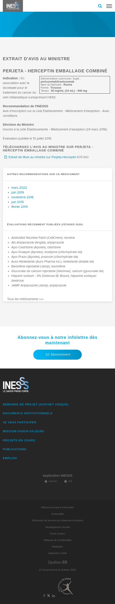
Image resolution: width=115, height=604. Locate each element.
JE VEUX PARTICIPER (19, 422)
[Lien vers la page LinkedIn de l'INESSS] (54, 596)
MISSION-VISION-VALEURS (23, 431)
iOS (67, 481)
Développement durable (57, 527)
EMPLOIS (10, 458)
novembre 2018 (22, 197)
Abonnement (57, 354)
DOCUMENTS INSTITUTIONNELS (28, 413)
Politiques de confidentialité (57, 540)
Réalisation (57, 546)
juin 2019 (17, 192)
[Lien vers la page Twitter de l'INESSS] (48, 596)
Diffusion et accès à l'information (57, 507)
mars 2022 (19, 188)
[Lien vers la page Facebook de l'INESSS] (44, 596)
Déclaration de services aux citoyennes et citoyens (57, 520)
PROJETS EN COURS (19, 440)
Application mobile (57, 553)
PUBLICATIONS (15, 449)
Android (50, 481)
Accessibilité (58, 514)
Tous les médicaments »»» (25, 299)
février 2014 (19, 207)
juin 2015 (17, 202)
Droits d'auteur (57, 533)
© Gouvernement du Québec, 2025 (57, 569)
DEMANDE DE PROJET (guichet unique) (35, 404)
